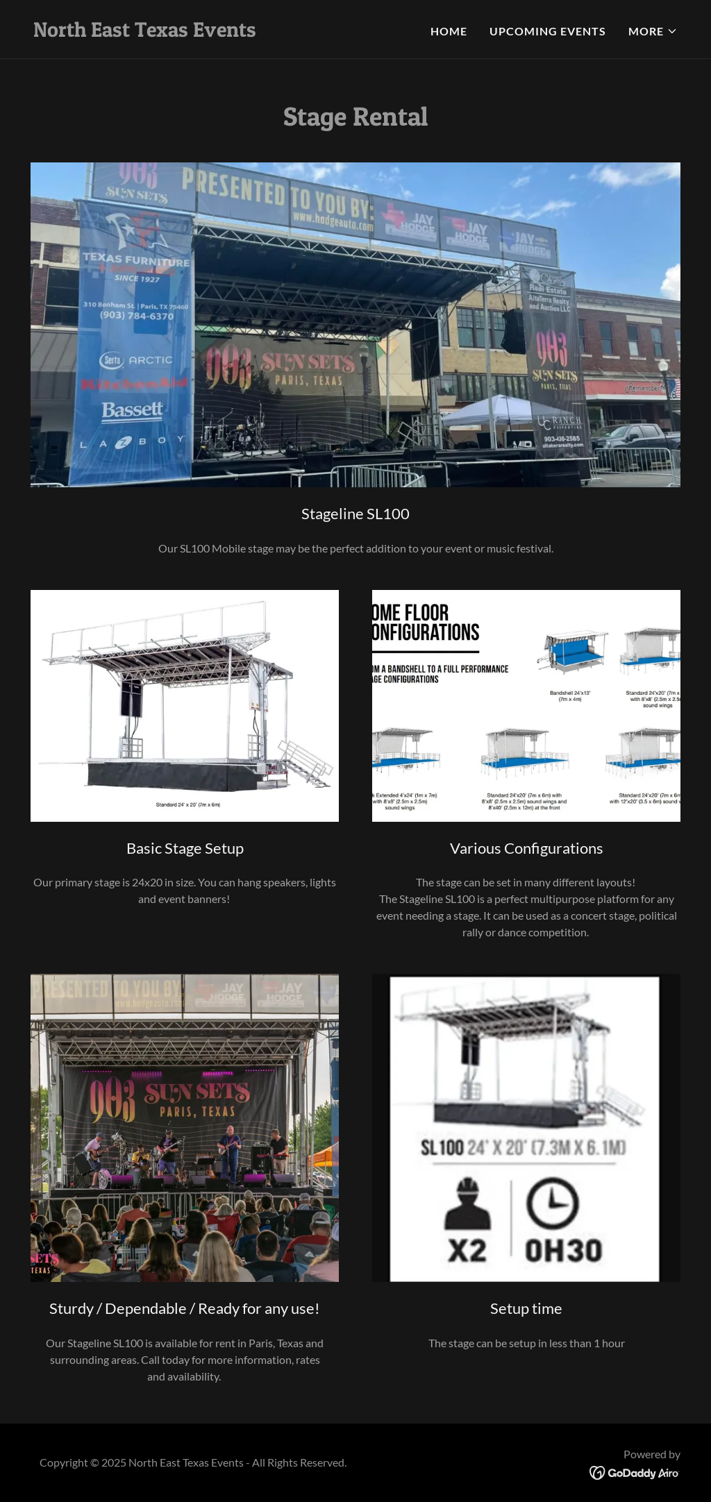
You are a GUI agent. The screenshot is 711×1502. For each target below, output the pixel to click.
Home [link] (448, 30)
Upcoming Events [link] (548, 30)
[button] (653, 31)
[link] (144, 32)
